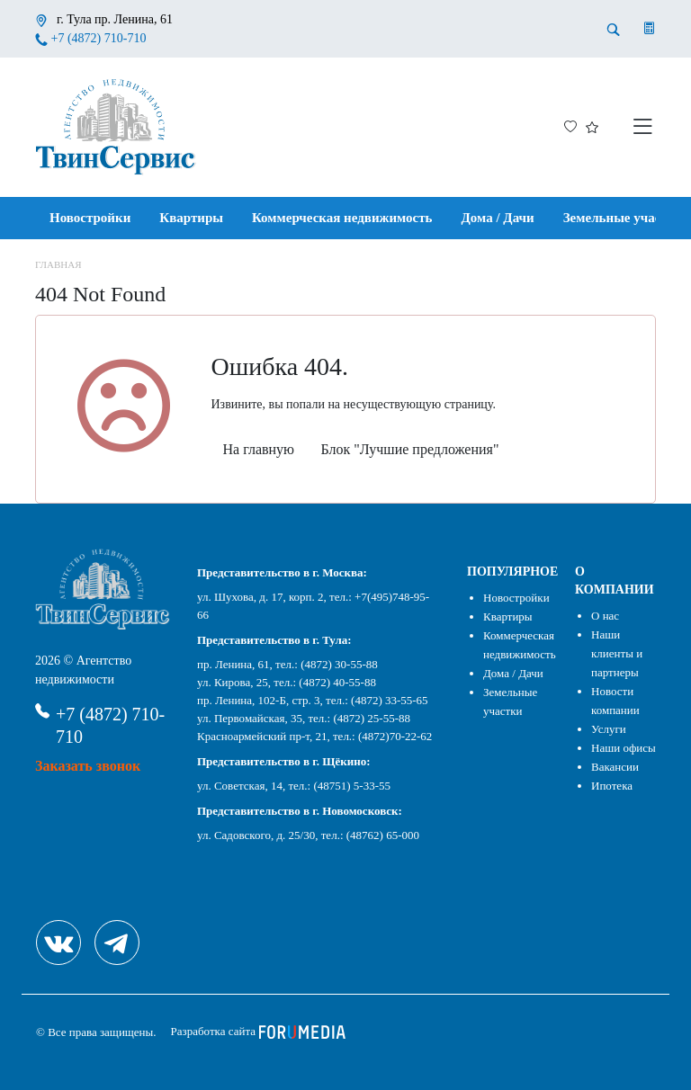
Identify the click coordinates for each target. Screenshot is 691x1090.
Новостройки (89, 217)
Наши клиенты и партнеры (616, 653)
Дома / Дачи (498, 217)
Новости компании (615, 700)
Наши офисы (623, 748)
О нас (605, 615)
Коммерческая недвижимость (342, 217)
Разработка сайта (258, 1031)
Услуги (608, 729)
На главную (259, 449)
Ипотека (612, 785)
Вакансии (615, 766)
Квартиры (191, 217)
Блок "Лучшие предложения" (410, 449)
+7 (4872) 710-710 (99, 38)
